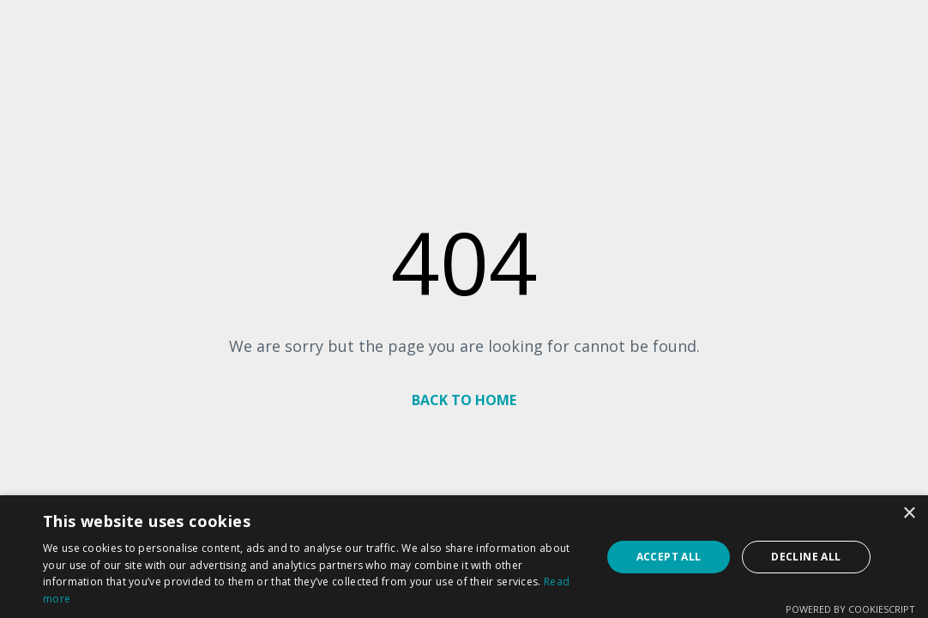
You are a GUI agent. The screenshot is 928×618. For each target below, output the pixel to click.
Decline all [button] (806, 556)
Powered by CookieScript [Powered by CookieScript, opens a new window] (850, 609)
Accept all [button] (669, 556)
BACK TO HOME (464, 400)
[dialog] (464, 556)
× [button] (908, 513)
